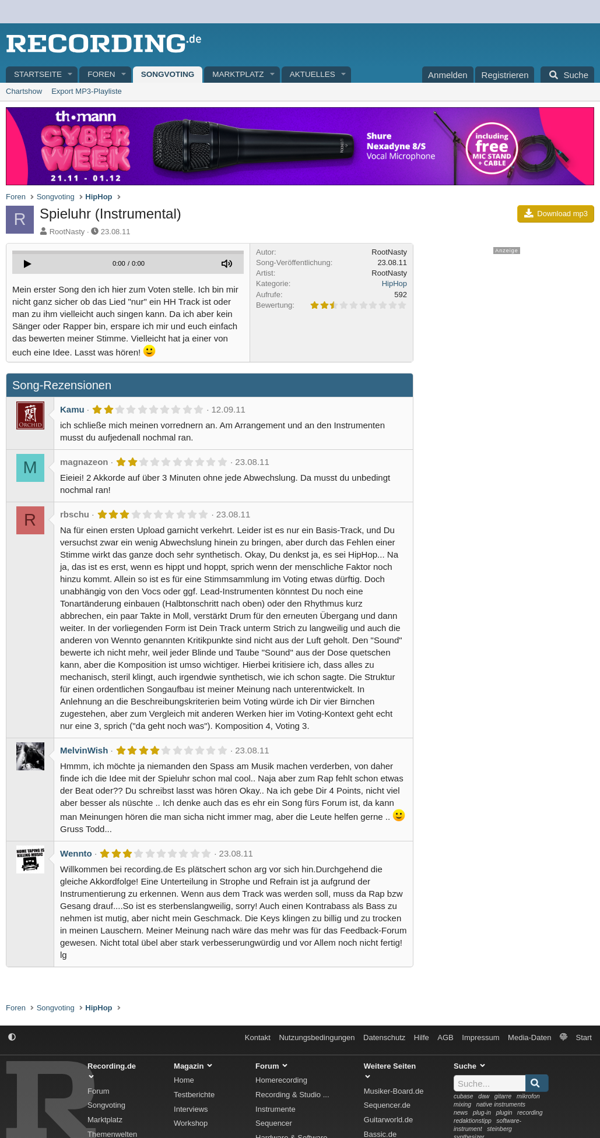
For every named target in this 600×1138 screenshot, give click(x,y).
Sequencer (273, 1123)
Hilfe (421, 1037)
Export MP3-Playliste (86, 91)
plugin (504, 1112)
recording (529, 1112)
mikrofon (528, 1096)
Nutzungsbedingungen (317, 1037)
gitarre (502, 1096)
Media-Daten (529, 1037)
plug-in (482, 1112)
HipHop (394, 283)
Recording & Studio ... (292, 1094)
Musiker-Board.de (394, 1091)
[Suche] (567, 74)
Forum (98, 1091)
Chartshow (24, 91)
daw (483, 1096)
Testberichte (194, 1094)
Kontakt (258, 1037)
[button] (70, 74)
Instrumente (275, 1109)
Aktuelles (312, 74)
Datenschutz (384, 1037)
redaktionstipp (473, 1121)
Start (584, 1037)
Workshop (191, 1123)
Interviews (191, 1109)
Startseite (38, 74)
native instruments (500, 1104)
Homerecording (281, 1080)
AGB (445, 1037)
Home (184, 1080)
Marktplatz (238, 74)
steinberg (499, 1129)
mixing (462, 1104)
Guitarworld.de (388, 1119)
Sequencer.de (387, 1105)
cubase (463, 1096)
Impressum (480, 1037)
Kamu (72, 409)
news (461, 1112)
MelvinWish (84, 750)
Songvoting (168, 74)
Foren (101, 74)
